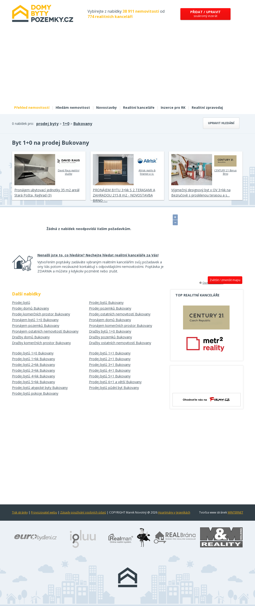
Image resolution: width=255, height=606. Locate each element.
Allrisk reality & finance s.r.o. (147, 164)
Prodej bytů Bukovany (106, 302)
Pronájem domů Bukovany (110, 319)
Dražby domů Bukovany (31, 337)
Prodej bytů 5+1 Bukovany (109, 376)
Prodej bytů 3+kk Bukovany (33, 370)
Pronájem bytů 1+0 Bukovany (35, 319)
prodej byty (47, 123)
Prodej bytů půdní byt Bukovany (114, 387)
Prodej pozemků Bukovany (110, 308)
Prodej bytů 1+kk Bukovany (33, 359)
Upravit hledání (221, 123)
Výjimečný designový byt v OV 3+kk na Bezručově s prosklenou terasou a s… (201, 192)
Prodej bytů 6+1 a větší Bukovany (115, 382)
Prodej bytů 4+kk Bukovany (33, 376)
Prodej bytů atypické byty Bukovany (40, 387)
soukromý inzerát (205, 14)
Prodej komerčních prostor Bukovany (41, 314)
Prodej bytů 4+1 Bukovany (109, 370)
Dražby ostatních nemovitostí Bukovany (120, 343)
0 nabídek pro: (23, 123)
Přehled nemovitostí (31, 107)
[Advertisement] (127, 66)
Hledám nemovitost (73, 107)
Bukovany (82, 123)
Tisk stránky (20, 512)
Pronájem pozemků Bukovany (35, 325)
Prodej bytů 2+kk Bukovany (33, 364)
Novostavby (106, 107)
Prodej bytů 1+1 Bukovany (109, 353)
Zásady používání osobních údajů (83, 512)
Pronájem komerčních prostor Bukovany (120, 325)
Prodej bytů (21, 302)
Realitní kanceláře (138, 107)
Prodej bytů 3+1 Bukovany (109, 364)
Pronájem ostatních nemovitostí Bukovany (45, 331)
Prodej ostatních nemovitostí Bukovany (119, 314)
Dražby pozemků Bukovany (110, 337)
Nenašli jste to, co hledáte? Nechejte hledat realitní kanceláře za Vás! (98, 255)
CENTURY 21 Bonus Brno (225, 164)
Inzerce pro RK (173, 107)
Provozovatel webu (44, 512)
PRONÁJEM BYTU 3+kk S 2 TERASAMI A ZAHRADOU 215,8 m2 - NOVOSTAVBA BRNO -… (124, 195)
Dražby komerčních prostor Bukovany (41, 343)
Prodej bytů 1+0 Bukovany (32, 353)
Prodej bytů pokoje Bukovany (35, 393)
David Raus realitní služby (68, 164)
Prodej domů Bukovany (30, 308)
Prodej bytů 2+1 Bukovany (109, 359)
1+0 (66, 123)
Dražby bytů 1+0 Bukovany (110, 331)
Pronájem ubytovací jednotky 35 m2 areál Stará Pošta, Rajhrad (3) (46, 192)
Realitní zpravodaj (207, 107)
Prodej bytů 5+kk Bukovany (33, 382)
